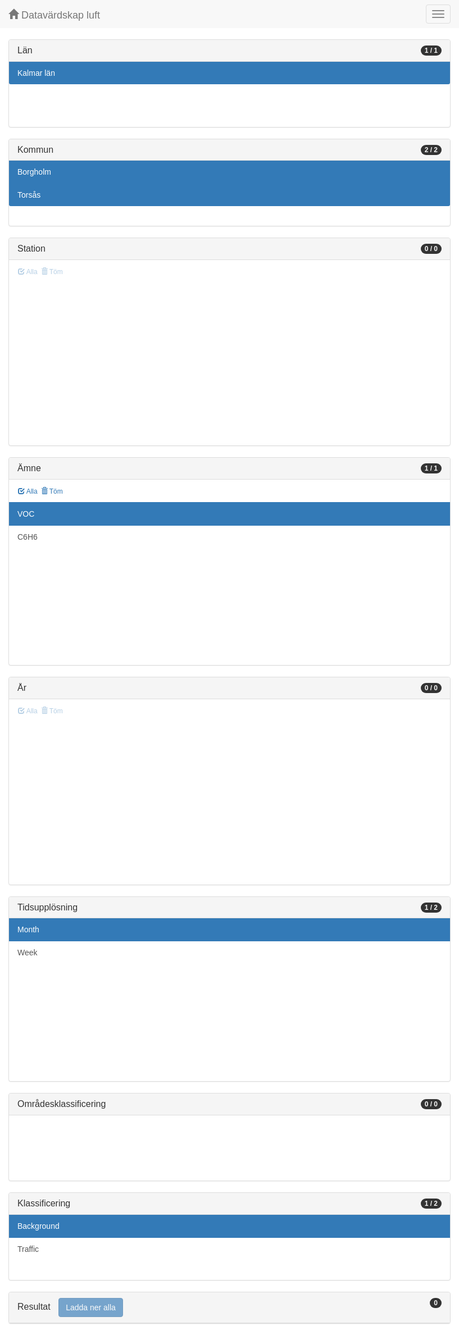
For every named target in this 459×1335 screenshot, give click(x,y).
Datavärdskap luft (54, 15)
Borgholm (34, 171)
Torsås (28, 194)
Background (38, 1226)
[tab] (229, 1307)
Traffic (28, 1249)
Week (27, 952)
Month (28, 929)
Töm (52, 491)
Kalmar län (36, 73)
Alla (28, 491)
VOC (25, 513)
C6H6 (27, 536)
